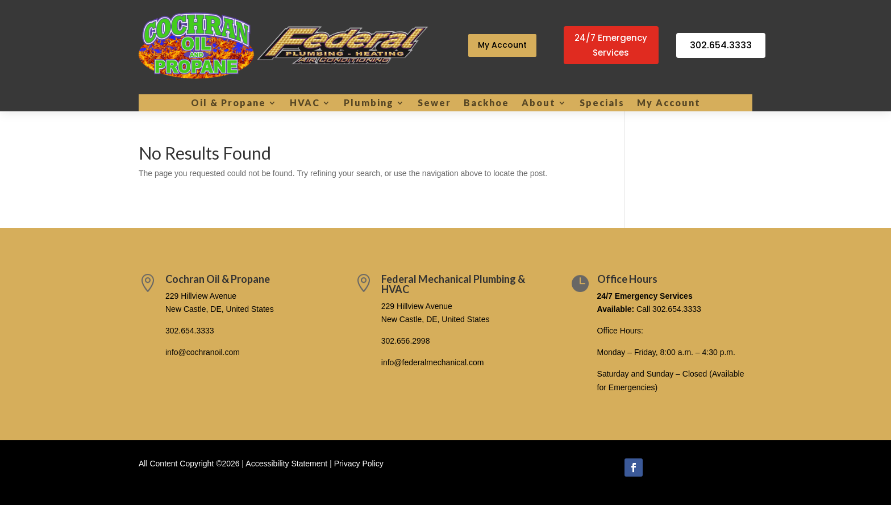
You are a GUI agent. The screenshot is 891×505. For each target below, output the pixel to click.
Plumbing (369, 103)
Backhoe (486, 103)
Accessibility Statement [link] (286, 463)
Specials (602, 103)
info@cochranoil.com (202, 352)
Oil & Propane (228, 103)
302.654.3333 (721, 45)
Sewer (434, 103)
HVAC (305, 103)
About (539, 103)
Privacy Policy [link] (359, 463)
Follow (665, 466)
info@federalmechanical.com (432, 362)
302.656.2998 (405, 340)
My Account (502, 45)
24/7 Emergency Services (610, 45)
